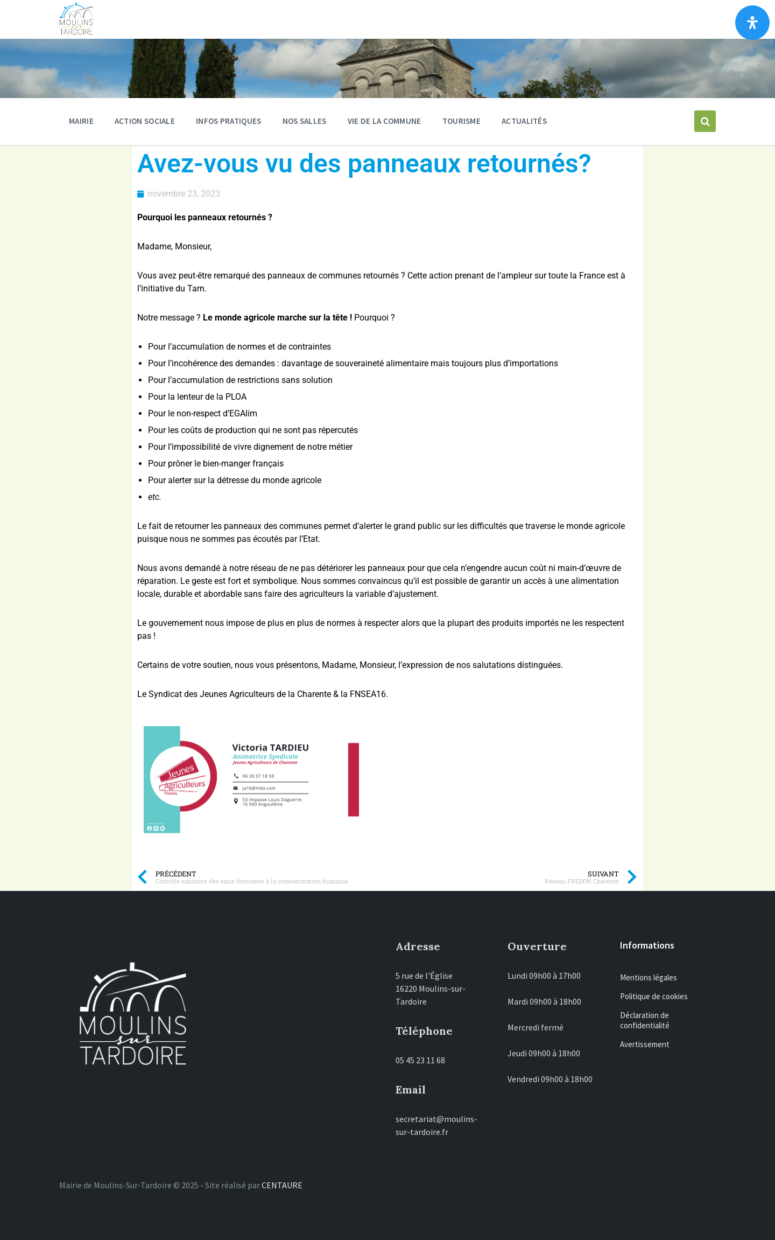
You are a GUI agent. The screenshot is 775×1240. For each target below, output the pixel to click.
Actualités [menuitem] (524, 121)
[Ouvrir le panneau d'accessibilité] (752, 22)
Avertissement (645, 1044)
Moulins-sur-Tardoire (241, 19)
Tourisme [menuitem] (461, 121)
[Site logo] (76, 32)
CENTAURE (282, 1185)
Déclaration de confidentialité (645, 1020)
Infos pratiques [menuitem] (229, 121)
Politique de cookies (654, 996)
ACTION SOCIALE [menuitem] (145, 121)
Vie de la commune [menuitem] (384, 121)
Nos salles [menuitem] (305, 121)
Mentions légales (648, 977)
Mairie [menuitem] (81, 121)
